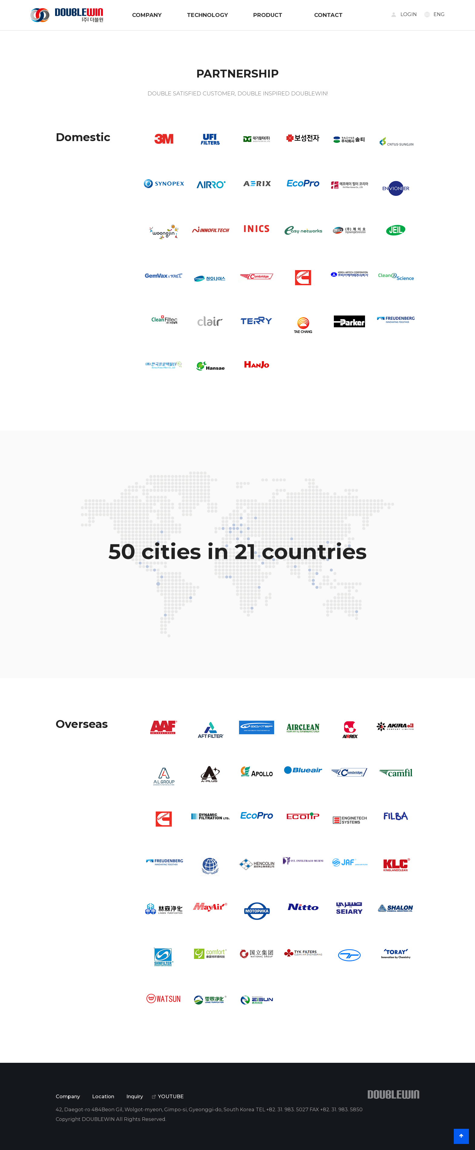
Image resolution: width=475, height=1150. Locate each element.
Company (68, 1096)
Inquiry (134, 1096)
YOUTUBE (171, 1096)
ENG (439, 14)
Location (103, 1096)
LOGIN (408, 14)
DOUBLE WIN (66, 15)
